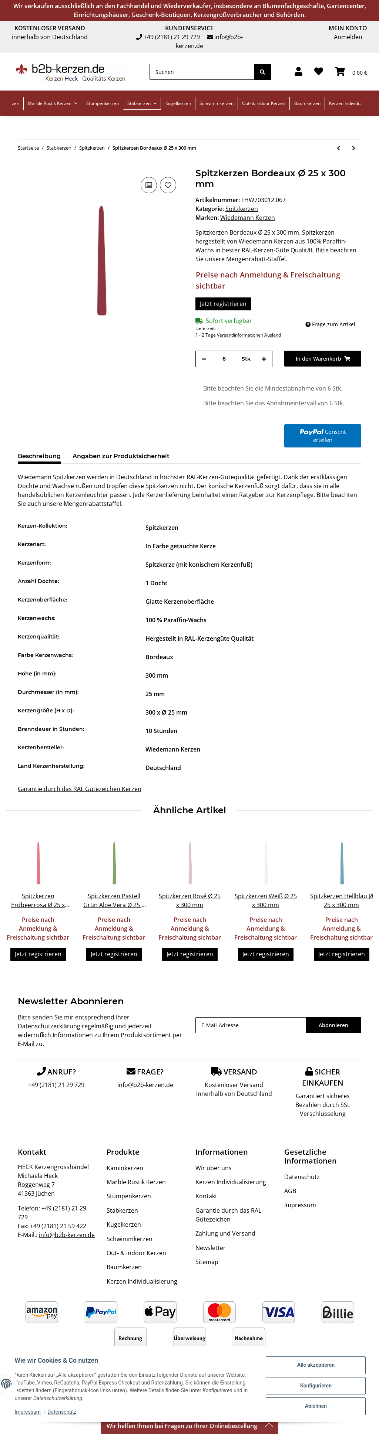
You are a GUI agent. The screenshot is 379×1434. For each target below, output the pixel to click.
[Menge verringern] (204, 359)
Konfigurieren (312, 1386)
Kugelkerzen (124, 1224)
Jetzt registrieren (223, 304)
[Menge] (224, 359)
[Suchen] (202, 72)
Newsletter (210, 1248)
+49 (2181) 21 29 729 (172, 37)
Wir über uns (213, 1168)
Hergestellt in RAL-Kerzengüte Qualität (199, 638)
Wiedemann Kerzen (172, 749)
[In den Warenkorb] (322, 359)
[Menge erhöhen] (264, 359)
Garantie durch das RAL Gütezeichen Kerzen (79, 789)
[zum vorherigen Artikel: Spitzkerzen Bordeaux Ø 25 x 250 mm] (338, 148)
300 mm (156, 675)
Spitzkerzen (241, 209)
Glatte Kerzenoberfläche (179, 601)
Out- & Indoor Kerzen (136, 1253)
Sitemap (206, 1262)
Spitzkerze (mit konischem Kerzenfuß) (198, 565)
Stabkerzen (122, 1210)
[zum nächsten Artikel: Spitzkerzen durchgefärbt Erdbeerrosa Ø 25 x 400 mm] (353, 148)
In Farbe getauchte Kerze (180, 546)
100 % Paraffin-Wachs (176, 620)
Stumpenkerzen (129, 1196)
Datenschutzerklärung (49, 1026)
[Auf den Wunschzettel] (168, 185)
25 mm (155, 694)
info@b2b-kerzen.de (145, 1085)
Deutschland (163, 768)
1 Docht (156, 583)
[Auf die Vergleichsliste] (149, 185)
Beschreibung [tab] (39, 456)
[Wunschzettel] (318, 72)
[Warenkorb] (351, 72)
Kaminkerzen (125, 1168)
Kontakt (206, 1196)
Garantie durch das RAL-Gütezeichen (229, 1214)
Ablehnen (312, 1405)
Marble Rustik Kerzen (136, 1182)
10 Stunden (161, 731)
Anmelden (348, 37)
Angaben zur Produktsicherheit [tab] (121, 456)
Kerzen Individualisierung (142, 1281)
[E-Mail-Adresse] (250, 1025)
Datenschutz (302, 1177)
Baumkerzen (124, 1267)
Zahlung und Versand (225, 1233)
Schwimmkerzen (129, 1239)
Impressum (300, 1205)
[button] (298, 72)
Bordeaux (159, 657)
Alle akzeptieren (312, 1366)
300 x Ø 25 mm (166, 712)
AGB (290, 1191)
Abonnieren (333, 1025)
